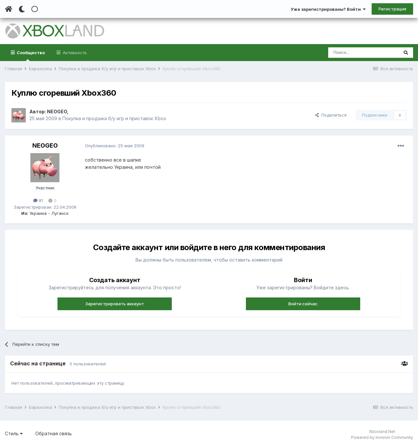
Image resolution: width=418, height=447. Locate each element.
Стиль (14, 433)
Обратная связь (53, 433)
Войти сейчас (303, 303)
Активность (74, 52)
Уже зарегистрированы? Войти (328, 9)
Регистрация (392, 8)
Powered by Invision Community (382, 437)
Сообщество (30, 55)
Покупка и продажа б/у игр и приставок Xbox (114, 118)
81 (38, 200)
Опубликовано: (114, 145)
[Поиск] (363, 52)
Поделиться (330, 115)
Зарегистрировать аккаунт (114, 303)
